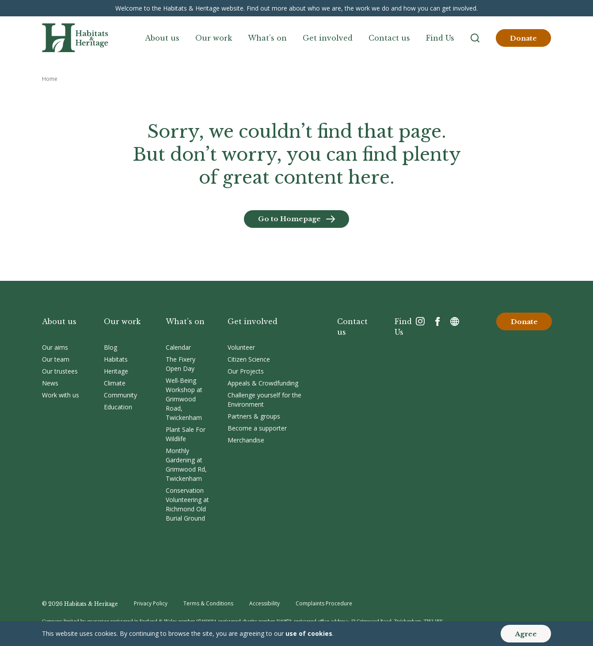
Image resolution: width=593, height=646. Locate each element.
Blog (110, 347)
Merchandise (246, 440)
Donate (523, 38)
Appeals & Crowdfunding (263, 383)
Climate (114, 383)
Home (49, 79)
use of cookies (308, 633)
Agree (526, 634)
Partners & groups (254, 416)
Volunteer (241, 347)
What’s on (267, 38)
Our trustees (60, 371)
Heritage (116, 371)
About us (162, 38)
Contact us (389, 38)
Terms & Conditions (208, 603)
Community (120, 395)
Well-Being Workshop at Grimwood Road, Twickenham (184, 399)
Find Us (440, 38)
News (50, 383)
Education (118, 407)
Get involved (328, 38)
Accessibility (264, 603)
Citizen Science (249, 359)
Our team (55, 359)
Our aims (55, 347)
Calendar (178, 347)
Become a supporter (257, 428)
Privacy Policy (150, 603)
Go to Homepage (289, 219)
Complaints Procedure (324, 603)
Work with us (60, 395)
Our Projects (246, 371)
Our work (213, 38)
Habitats (116, 359)
